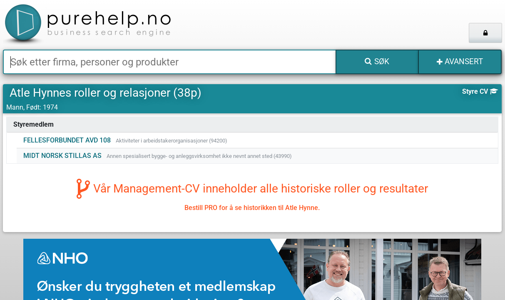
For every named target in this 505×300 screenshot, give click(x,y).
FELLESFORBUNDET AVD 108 (67, 140)
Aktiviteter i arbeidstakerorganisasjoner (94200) (171, 141)
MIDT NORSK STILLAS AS (62, 156)
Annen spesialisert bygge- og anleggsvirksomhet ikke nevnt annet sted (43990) (199, 156)
